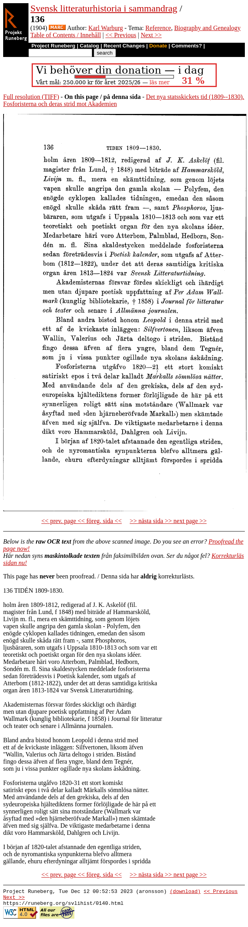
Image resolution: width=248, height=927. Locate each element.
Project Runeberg (53, 46)
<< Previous (120, 35)
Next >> (151, 35)
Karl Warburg (105, 28)
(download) (185, 892)
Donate (158, 46)
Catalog (89, 46)
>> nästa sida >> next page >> (168, 521)
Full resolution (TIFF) (31, 96)
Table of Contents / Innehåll (65, 35)
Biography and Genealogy (207, 28)
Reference (158, 28)
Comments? (187, 46)
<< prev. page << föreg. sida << (82, 521)
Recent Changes (124, 46)
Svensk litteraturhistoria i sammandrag (103, 8)
